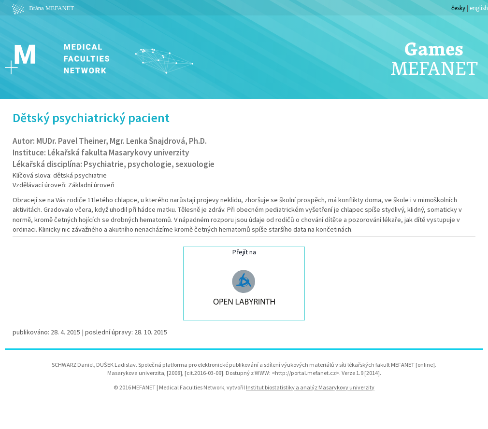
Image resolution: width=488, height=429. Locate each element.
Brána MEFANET (42, 8)
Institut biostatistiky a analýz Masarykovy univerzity (310, 387)
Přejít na (244, 282)
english (479, 8)
